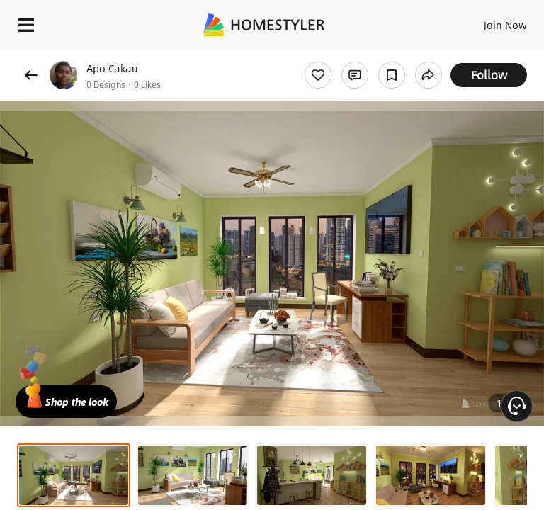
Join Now (505, 25)
